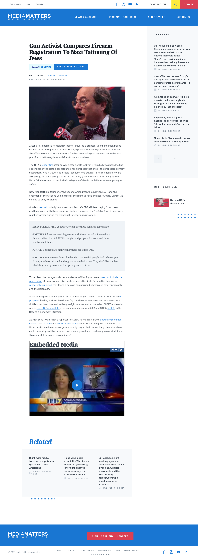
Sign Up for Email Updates (110, 536)
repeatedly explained (40, 284)
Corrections (87, 550)
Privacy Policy (131, 550)
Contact (72, 550)
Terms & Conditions (100, 554)
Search (176, 4)
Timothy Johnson (56, 76)
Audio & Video (156, 17)
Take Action (157, 4)
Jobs (117, 550)
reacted (43, 207)
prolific (111, 308)
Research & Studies (122, 17)
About (60, 550)
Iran (28, 4)
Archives (183, 17)
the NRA (47, 323)
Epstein (39, 4)
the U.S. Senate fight (48, 308)
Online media (15, 4)
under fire (47, 164)
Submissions (104, 550)
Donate (189, 4)
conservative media (68, 323)
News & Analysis (86, 17)
